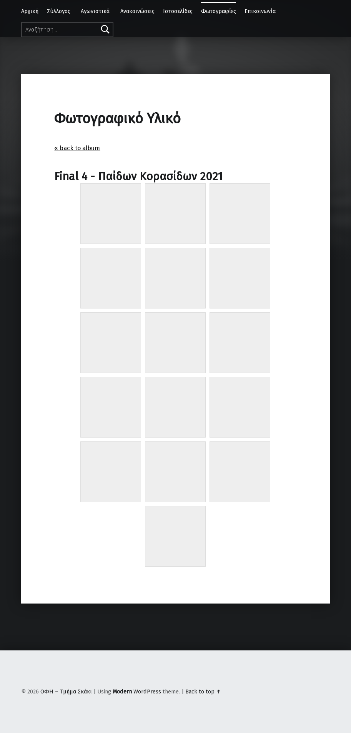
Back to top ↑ (203, 691)
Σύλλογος (58, 11)
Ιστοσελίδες (178, 11)
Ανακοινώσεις (137, 11)
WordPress (147, 691)
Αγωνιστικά (95, 11)
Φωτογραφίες (218, 11)
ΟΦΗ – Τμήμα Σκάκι (66, 691)
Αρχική (29, 11)
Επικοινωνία (260, 11)
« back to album (77, 148)
